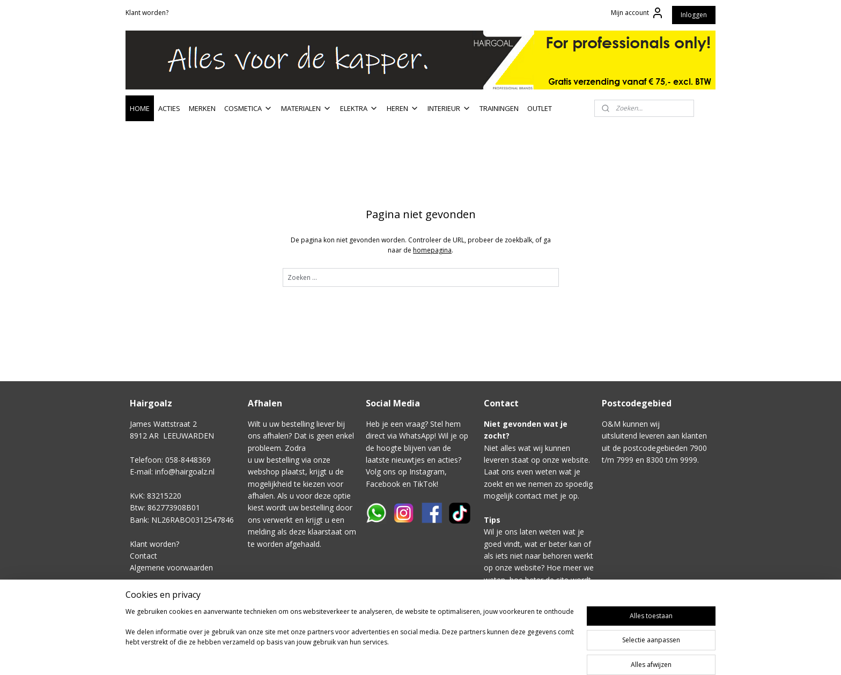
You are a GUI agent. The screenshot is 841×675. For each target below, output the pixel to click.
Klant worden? (147, 12)
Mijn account (637, 12)
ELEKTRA (359, 108)
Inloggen (694, 14)
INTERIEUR (449, 108)
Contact (143, 556)
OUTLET (539, 108)
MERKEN (202, 108)
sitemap (484, 655)
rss (507, 655)
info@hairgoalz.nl (185, 471)
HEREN (403, 108)
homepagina (432, 250)
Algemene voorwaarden (171, 567)
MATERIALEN (306, 108)
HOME (140, 108)
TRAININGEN (499, 108)
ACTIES (169, 108)
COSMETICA (248, 108)
